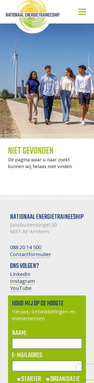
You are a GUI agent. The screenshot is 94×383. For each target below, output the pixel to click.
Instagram (22, 281)
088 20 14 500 (25, 247)
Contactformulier (30, 254)
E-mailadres (27, 355)
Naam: (19, 333)
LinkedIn (20, 274)
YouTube (21, 288)
